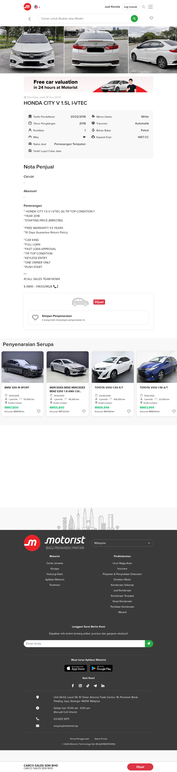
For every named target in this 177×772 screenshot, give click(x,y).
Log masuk (130, 6)
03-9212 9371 (61, 719)
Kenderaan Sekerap (122, 585)
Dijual (140, 767)
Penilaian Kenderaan (122, 606)
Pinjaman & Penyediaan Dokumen (122, 574)
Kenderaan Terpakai (122, 595)
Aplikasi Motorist (54, 579)
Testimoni (54, 585)
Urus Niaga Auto (122, 563)
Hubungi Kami (55, 574)
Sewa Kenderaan (122, 601)
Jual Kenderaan (122, 590)
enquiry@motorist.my (66, 726)
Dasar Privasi (101, 738)
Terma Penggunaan (79, 738)
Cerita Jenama (54, 563)
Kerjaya (55, 568)
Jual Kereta (112, 7)
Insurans (122, 568)
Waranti (122, 612)
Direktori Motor (122, 579)
